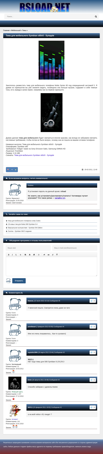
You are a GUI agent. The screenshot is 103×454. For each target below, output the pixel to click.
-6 (12, 169)
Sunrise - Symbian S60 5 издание (20, 231)
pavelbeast (32, 327)
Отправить (19, 281)
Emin (29, 380)
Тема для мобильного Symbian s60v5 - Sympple (34, 155)
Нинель (31, 301)
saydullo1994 (32, 352)
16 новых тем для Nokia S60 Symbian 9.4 (22, 224)
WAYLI (30, 407)
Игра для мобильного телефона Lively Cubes (24, 221)
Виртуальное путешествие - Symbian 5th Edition (25, 228)
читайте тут (60, 198)
